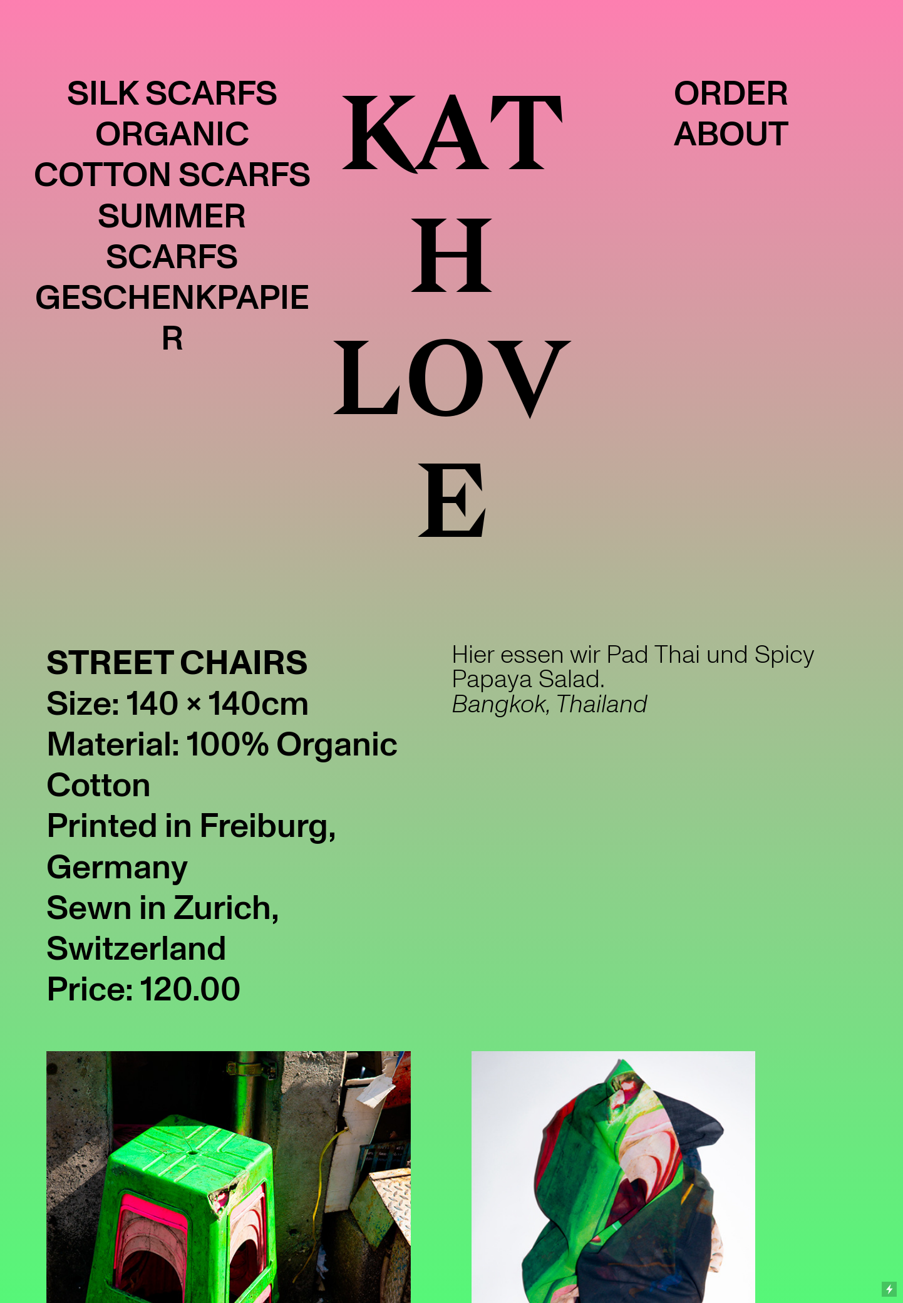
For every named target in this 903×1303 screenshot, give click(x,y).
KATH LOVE (451, 318)
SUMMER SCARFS (172, 237)
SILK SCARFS (172, 93)
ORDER (731, 93)
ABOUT (731, 134)
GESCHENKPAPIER (172, 318)
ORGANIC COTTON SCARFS (172, 155)
